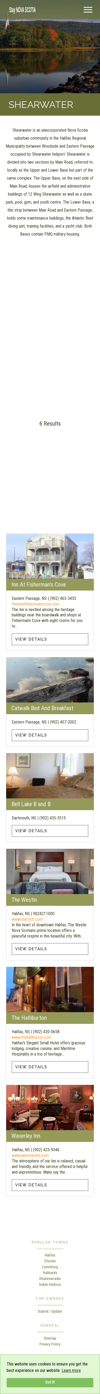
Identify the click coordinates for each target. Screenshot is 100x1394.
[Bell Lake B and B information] (50, 775)
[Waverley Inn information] (50, 1107)
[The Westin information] (50, 871)
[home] (21, 9)
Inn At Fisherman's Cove (38, 584)
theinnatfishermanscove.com (35, 604)
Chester (50, 1261)
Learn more (71, 1370)
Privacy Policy (50, 1344)
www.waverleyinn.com (30, 1155)
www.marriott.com (27, 919)
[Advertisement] (50, 363)
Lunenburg (50, 1267)
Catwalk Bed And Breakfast (42, 708)
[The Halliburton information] (50, 989)
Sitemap (50, 1338)
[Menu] (88, 9)
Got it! (50, 1382)
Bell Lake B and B (31, 804)
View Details (31, 639)
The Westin (24, 899)
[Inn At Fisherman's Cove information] (50, 556)
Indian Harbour (50, 1284)
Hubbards (50, 1273)
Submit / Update (50, 1311)
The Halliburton (29, 1018)
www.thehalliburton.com (31, 1037)
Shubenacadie (50, 1278)
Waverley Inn (25, 1136)
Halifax (50, 1255)
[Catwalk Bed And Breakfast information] (50, 679)
